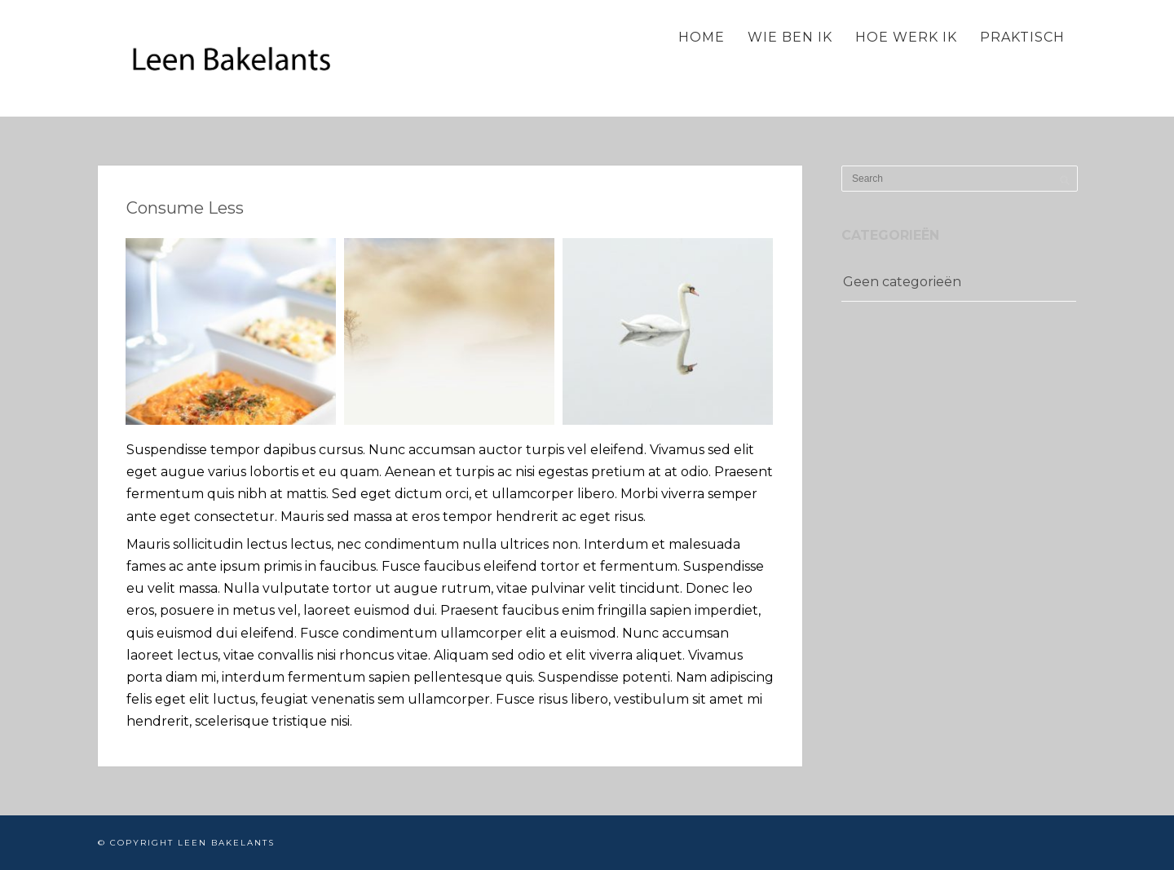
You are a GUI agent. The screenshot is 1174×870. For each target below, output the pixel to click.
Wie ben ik (790, 37)
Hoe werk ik (906, 37)
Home (701, 37)
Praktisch (1022, 37)
